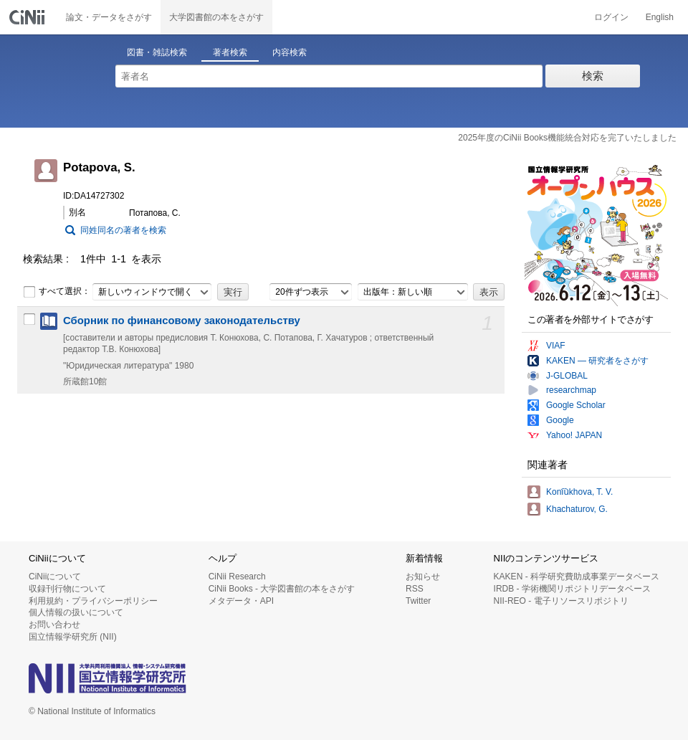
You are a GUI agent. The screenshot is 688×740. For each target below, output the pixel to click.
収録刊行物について (67, 589)
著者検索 (230, 52)
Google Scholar (576, 405)
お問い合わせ (54, 625)
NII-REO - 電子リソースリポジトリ (561, 601)
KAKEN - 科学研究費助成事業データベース (576, 576)
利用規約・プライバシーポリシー (93, 601)
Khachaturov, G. (577, 509)
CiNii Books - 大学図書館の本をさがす (282, 589)
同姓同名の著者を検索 (123, 230)
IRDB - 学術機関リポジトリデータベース (572, 589)
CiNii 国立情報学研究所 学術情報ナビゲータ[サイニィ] (28, 17)
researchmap (571, 390)
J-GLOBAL (567, 376)
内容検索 (289, 52)
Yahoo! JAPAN (574, 435)
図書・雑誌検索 (157, 52)
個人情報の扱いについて (76, 612)
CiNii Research (237, 576)
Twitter (418, 601)
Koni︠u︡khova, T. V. (579, 492)
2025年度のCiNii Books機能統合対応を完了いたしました (567, 138)
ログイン (611, 17)
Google (560, 420)
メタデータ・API (241, 601)
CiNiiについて (55, 576)
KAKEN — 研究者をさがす (597, 361)
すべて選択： (56, 291)
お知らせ (423, 576)
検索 (592, 76)
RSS (415, 589)
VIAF (555, 346)
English (660, 17)
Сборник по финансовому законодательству (181, 320)
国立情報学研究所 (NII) (73, 637)
